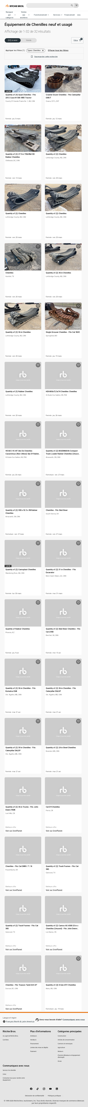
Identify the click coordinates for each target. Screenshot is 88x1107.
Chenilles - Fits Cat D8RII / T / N (19, 866)
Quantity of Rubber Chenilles (18, 629)
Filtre (77, 40)
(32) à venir (13, 40)
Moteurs (60, 1051)
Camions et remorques (65, 1044)
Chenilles (9, 273)
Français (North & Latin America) (20, 1021)
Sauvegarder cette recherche (44, 57)
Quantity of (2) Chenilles (56, 154)
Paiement (33, 1051)
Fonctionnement (42, 15)
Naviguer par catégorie (10, 15)
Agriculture (61, 1047)
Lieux (4, 1074)
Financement (69, 15)
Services (58, 15)
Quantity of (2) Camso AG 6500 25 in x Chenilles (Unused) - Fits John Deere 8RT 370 (62, 928)
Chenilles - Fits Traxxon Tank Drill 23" (21, 985)
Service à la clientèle (9, 1070)
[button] (35, 50)
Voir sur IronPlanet (14, 830)
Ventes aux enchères (25, 15)
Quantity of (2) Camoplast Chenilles (21, 569)
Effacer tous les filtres (58, 50)
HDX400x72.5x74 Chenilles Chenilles (61, 391)
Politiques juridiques (54, 1096)
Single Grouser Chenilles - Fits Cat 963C (63, 332)
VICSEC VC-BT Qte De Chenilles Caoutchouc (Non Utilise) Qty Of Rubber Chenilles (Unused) (22, 454)
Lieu (78, 15)
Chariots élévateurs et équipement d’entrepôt (69, 1056)
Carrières (6, 1040)
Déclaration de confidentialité (34, 1096)
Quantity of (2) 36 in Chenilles (58, 273)
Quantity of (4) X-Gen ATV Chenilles (61, 985)
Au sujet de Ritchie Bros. (10, 1036)
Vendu (29, 40)
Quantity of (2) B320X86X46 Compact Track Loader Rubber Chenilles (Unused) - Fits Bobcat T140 (63, 454)
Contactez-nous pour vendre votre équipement (14, 1079)
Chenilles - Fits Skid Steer (57, 510)
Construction (62, 1036)
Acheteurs (33, 1036)
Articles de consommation (66, 1040)
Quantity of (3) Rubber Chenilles (19, 391)
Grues (60, 1061)
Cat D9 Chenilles (53, 807)
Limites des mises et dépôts (39, 1047)
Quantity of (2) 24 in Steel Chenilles (61, 747)
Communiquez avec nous (74, 1020)
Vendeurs (33, 1040)
